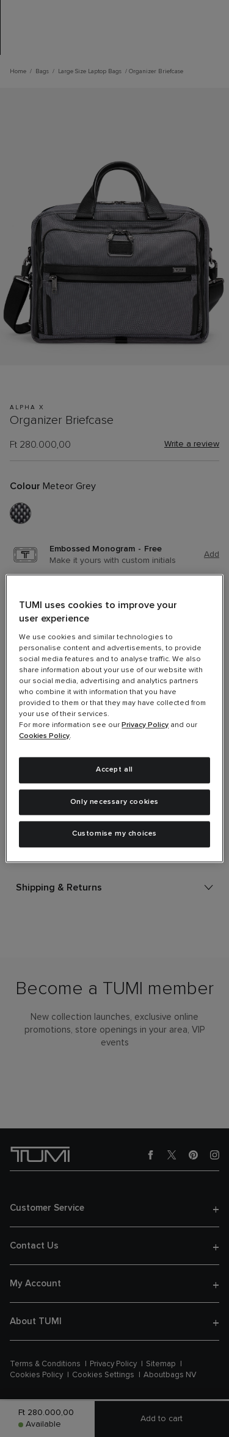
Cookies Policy (44, 736)
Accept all (114, 769)
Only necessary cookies (114, 802)
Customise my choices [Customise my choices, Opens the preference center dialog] (114, 834)
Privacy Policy (145, 725)
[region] (114, 718)
